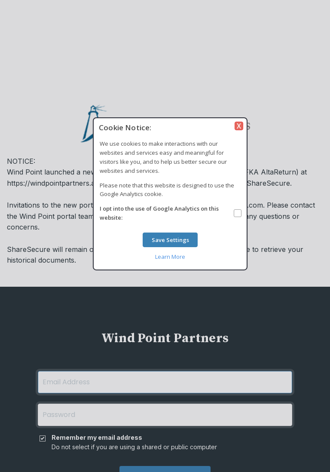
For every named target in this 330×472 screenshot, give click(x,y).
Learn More (170, 256)
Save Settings (170, 240)
